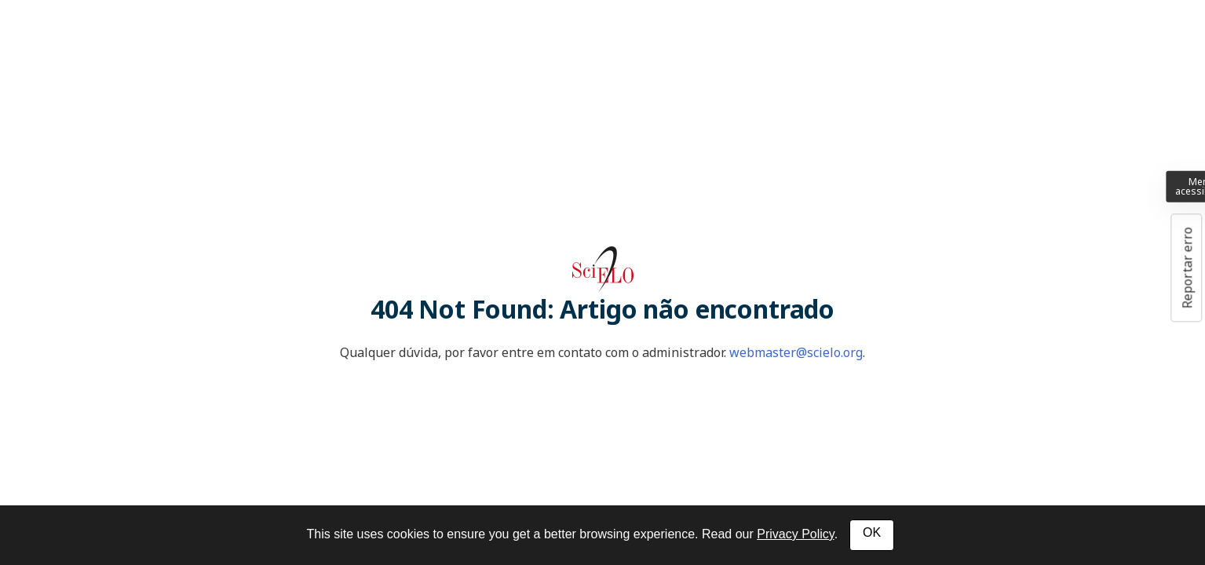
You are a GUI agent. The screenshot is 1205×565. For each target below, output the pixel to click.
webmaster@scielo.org (796, 352)
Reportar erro (1187, 267)
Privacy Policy (795, 534)
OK (872, 532)
